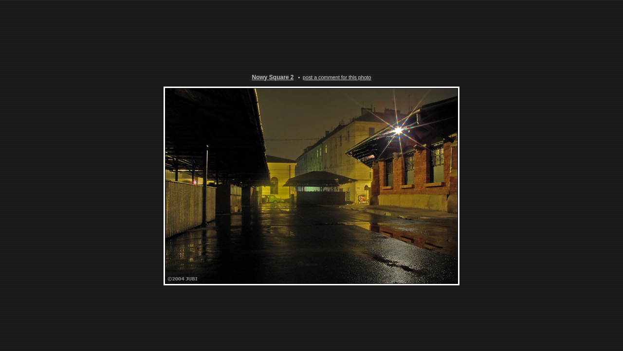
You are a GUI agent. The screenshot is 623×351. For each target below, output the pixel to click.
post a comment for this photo (337, 77)
